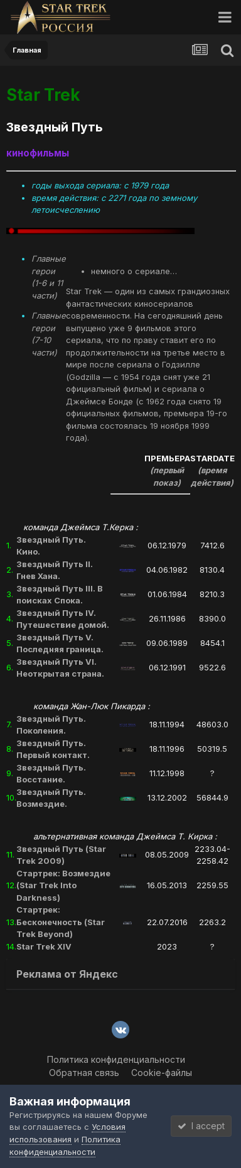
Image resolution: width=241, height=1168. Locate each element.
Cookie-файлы (161, 1072)
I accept (201, 1125)
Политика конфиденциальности (116, 1059)
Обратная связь (84, 1072)
